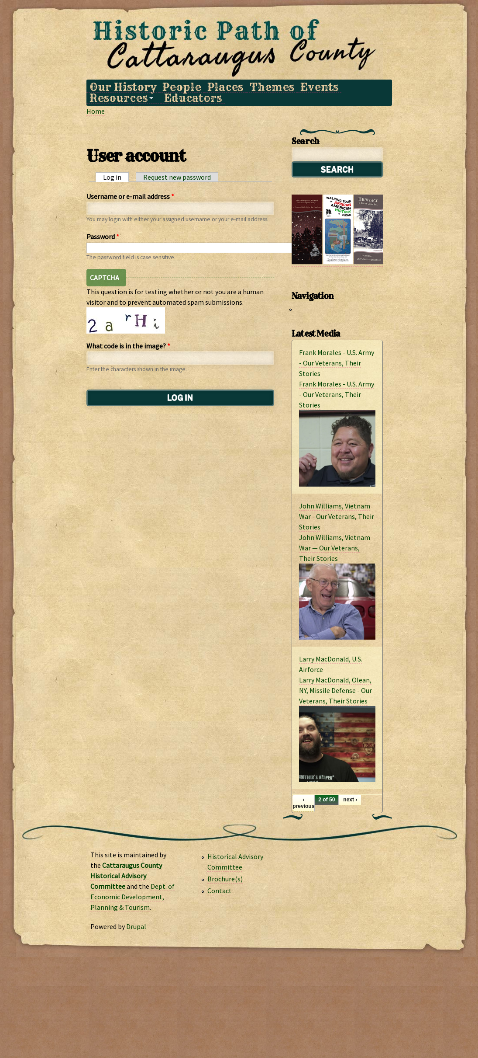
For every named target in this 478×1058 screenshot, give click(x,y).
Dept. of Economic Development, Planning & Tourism (132, 897)
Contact (219, 890)
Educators (193, 98)
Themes (272, 87)
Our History (122, 87)
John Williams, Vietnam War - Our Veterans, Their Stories (336, 516)
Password (102, 236)
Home (95, 111)
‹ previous (303, 803)
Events (319, 87)
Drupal (136, 926)
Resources (119, 98)
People (181, 87)
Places (225, 87)
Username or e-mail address (130, 196)
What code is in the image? (128, 345)
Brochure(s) (225, 878)
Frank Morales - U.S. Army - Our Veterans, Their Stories (336, 363)
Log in (116, 177)
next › (350, 800)
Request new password (177, 177)
